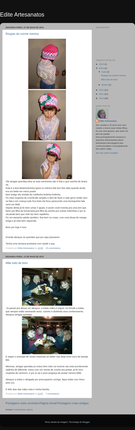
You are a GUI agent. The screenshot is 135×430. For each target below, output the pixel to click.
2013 (101, 68)
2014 (101, 64)
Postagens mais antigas (73, 403)
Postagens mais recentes (22, 403)
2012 (101, 90)
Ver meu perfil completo (107, 153)
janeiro (105, 85)
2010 (101, 98)
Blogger (86, 422)
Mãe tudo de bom (17, 263)
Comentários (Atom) (23, 409)
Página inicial (48, 403)
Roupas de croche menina (22, 33)
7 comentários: (53, 394)
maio (104, 72)
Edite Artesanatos (22, 14)
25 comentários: (53, 248)
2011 (101, 94)
